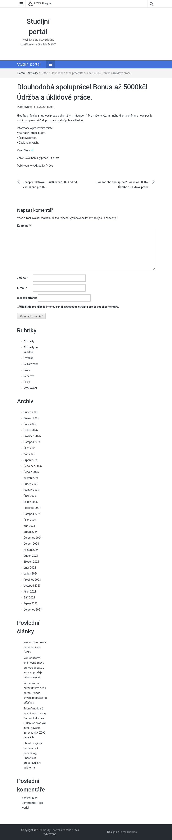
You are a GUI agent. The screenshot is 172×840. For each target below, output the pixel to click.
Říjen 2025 (30, 448)
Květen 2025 (31, 477)
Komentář (24, 225)
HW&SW (28, 358)
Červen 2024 (31, 543)
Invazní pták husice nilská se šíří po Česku (35, 647)
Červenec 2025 (33, 466)
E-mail (22, 287)
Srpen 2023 (31, 603)
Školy (27, 382)
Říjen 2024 (30, 519)
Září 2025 (29, 454)
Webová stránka (27, 297)
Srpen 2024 (31, 531)
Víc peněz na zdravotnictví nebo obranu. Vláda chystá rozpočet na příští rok (35, 693)
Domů (21, 73)
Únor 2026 (30, 424)
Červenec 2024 (33, 537)
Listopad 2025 (32, 442)
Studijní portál (28, 64)
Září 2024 (29, 525)
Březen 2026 (31, 418)
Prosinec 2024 (32, 507)
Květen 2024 (31, 549)
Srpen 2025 (31, 460)
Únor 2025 (30, 495)
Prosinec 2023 (32, 579)
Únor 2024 (30, 567)
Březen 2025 (31, 490)
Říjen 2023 (30, 591)
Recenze (29, 376)
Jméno (22, 277)
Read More (23, 150)
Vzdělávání (30, 388)
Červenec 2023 (33, 609)
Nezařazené (31, 364)
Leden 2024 (31, 573)
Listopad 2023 (32, 585)
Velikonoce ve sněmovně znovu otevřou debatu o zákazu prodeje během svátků (34, 667)
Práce (44, 73)
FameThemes (128, 831)
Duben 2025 (31, 484)
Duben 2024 (31, 555)
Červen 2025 (31, 471)
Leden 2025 (31, 501)
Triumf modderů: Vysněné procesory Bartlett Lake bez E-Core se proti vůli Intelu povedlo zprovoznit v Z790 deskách (35, 723)
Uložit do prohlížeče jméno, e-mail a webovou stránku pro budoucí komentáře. (69, 306)
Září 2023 (29, 597)
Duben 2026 (31, 412)
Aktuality (32, 73)
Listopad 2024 (32, 513)
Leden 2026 (31, 430)
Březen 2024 (31, 561)
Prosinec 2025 (32, 436)
